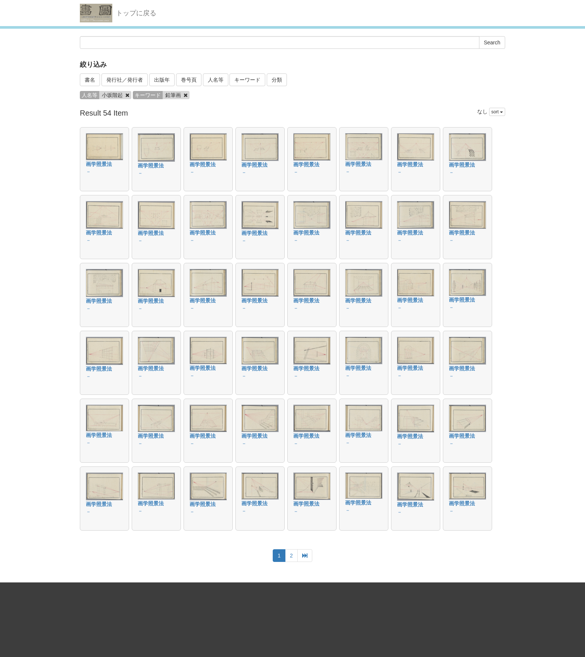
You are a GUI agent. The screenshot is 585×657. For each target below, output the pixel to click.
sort (497, 111)
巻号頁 (189, 80)
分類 (277, 80)
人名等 (215, 80)
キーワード (247, 80)
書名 (90, 80)
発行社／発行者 (124, 80)
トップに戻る (136, 13)
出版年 (162, 80)
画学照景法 (99, 164)
